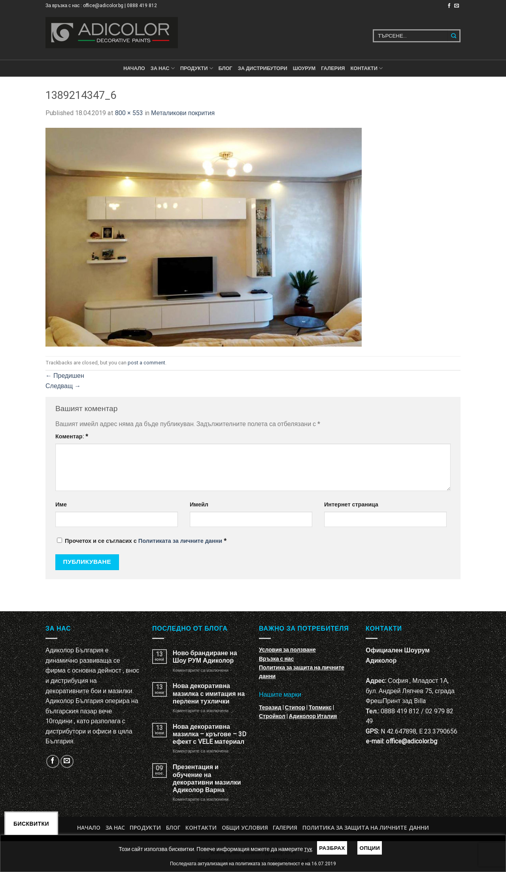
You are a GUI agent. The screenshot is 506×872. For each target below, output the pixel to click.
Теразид (270, 707)
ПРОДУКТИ (196, 68)
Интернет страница (351, 504)
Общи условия (245, 827)
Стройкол (272, 716)
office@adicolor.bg (411, 741)
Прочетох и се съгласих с (142, 541)
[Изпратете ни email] (456, 6)
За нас (163, 68)
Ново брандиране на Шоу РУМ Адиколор (205, 656)
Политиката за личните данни (180, 541)
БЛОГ (225, 68)
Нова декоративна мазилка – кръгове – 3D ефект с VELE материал (209, 734)
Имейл (199, 504)
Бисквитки (31, 824)
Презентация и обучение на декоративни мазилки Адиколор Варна (207, 778)
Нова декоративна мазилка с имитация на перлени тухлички (209, 693)
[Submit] (454, 35)
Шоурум (304, 68)
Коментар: (71, 436)
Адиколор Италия (313, 716)
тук (308, 849)
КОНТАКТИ (366, 68)
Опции (369, 848)
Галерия (333, 68)
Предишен (64, 375)
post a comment (146, 363)
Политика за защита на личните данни (365, 827)
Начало (134, 68)
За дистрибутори (262, 68)
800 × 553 (129, 113)
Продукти (145, 827)
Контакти (201, 827)
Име (61, 504)
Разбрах (332, 848)
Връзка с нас (276, 659)
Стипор (295, 707)
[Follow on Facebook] (449, 6)
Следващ (63, 386)
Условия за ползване (287, 649)
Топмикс (320, 707)
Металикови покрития (183, 113)
